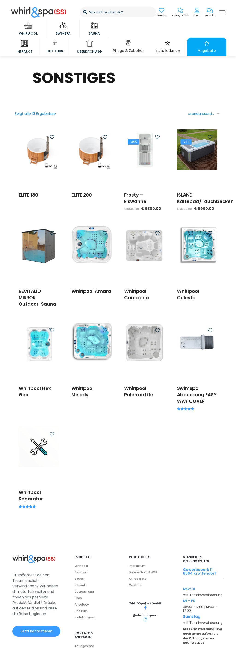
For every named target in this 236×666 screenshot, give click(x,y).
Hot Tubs (81, 611)
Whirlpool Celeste (188, 294)
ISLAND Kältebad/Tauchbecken (205, 198)
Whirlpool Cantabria (136, 294)
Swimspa (81, 572)
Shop (78, 598)
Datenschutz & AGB (143, 572)
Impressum (137, 566)
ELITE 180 (28, 195)
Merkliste (135, 585)
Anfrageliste (137, 579)
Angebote (82, 604)
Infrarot (80, 585)
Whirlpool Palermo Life (138, 391)
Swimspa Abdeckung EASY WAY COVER (197, 394)
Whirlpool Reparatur (31, 495)
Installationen (85, 617)
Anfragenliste (84, 646)
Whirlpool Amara (91, 291)
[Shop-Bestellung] (204, 113)
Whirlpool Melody (82, 391)
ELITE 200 (81, 195)
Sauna (79, 579)
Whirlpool (81, 566)
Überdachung (84, 592)
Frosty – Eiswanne (135, 198)
